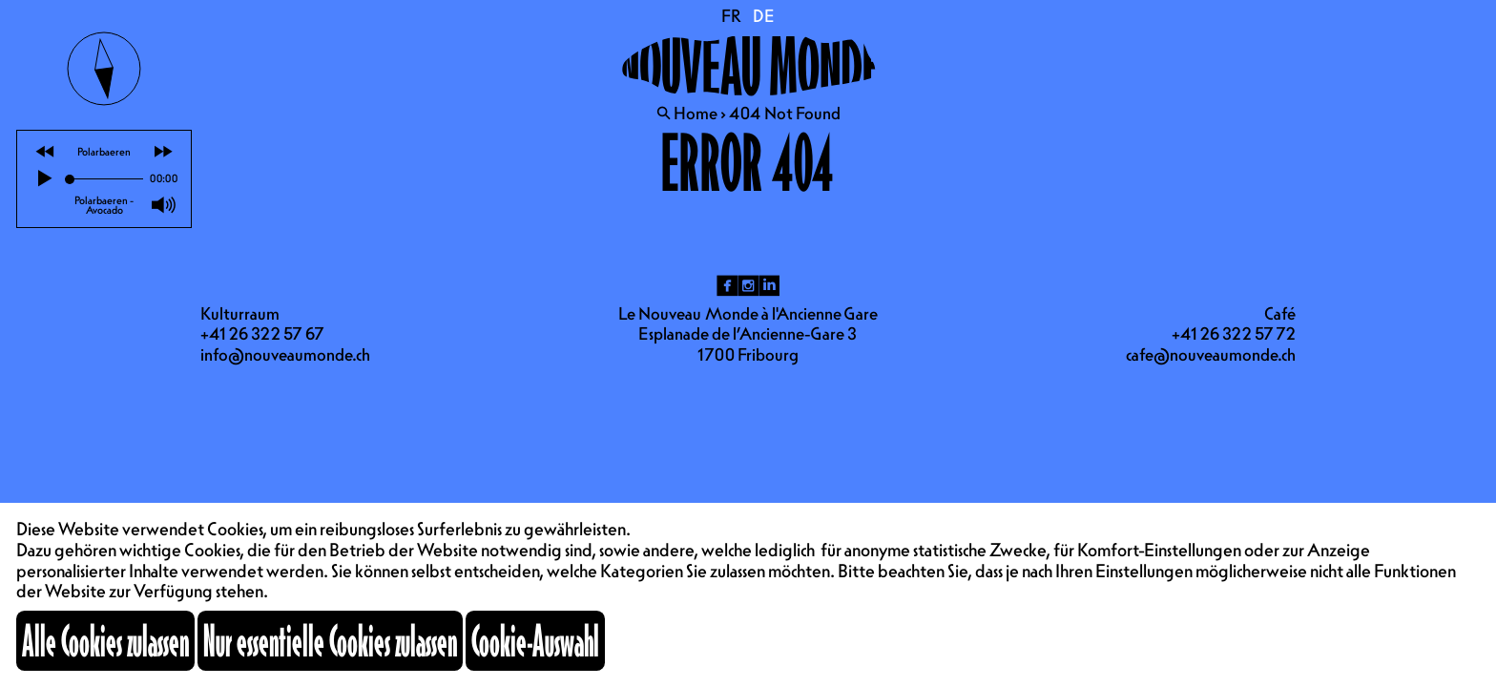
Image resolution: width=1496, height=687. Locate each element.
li (768, 285)
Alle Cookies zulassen (105, 640)
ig (748, 285)
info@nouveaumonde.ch (285, 354)
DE (764, 16)
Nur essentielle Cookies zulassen (330, 640)
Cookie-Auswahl (535, 640)
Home (695, 113)
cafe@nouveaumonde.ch (1211, 354)
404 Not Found (785, 113)
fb (727, 285)
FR (731, 16)
